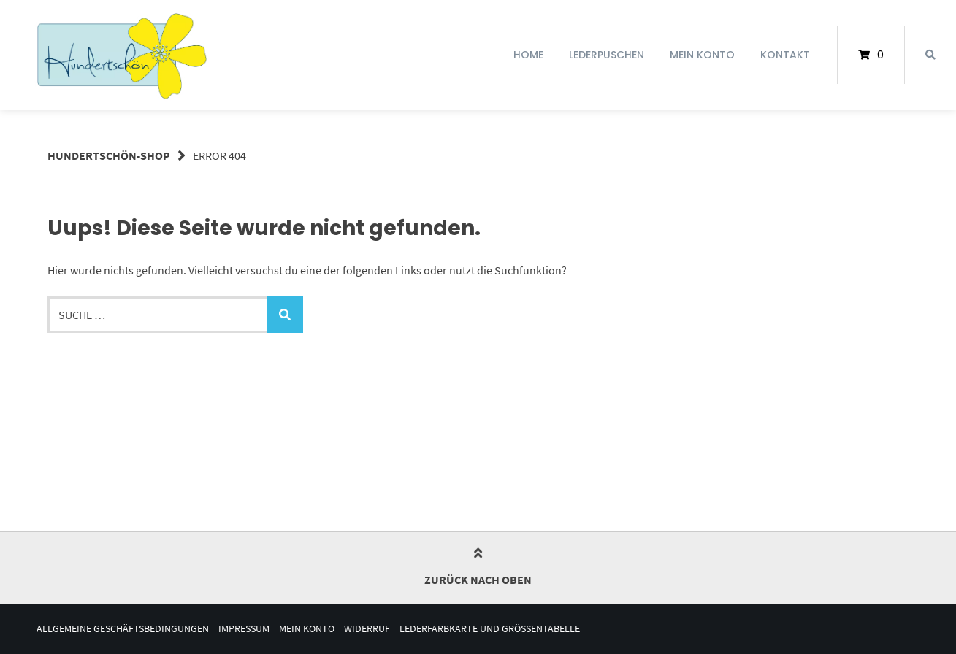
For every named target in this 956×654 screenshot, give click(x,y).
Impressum (243, 629)
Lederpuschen (606, 54)
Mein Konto (702, 54)
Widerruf (367, 629)
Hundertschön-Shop (108, 155)
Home (528, 54)
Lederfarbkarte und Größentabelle (489, 629)
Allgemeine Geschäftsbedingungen (123, 629)
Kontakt (785, 54)
